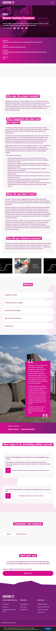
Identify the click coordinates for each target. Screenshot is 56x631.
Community (6, 604)
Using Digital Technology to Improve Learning (30, 495)
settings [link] (40, 629)
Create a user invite (43, 609)
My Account (28, 573)
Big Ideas (5, 606)
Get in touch (23, 606)
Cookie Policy (23, 609)
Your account (41, 612)
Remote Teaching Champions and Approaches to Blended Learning (30, 470)
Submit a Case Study (43, 606)
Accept (48, 628)
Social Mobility (24, 604)
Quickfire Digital (11, 622)
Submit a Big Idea (42, 604)
